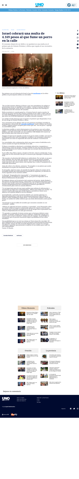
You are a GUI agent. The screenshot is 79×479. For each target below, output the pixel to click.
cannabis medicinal (27, 124)
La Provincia (22, 10)
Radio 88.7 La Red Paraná (43, 397)
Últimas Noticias (13, 10)
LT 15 (69, 10)
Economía (45, 10)
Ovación (34, 10)
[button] (3, 5)
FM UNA (39, 402)
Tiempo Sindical (59, 10)
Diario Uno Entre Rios (21, 399)
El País (39, 10)
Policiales (29, 10)
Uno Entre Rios (5, 29)
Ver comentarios (27, 245)
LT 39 (65, 10)
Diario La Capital (20, 397)
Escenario (51, 10)
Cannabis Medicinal (21, 29)
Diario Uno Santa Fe (21, 400)
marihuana (37, 93)
